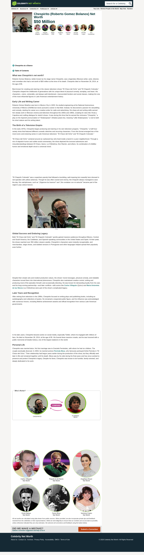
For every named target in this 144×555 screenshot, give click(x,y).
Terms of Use (65, 539)
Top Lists (96, 8)
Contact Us (22, 539)
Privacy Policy (39, 539)
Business (24, 9)
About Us (14, 539)
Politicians (44, 9)
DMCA (57, 539)
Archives (30, 539)
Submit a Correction (89, 529)
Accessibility (49, 539)
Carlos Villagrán (70, 285)
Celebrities (34, 9)
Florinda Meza (59, 351)
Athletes (15, 9)
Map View (123, 8)
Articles (54, 9)
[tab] (56, 65)
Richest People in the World (110, 8)
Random (130, 8)
